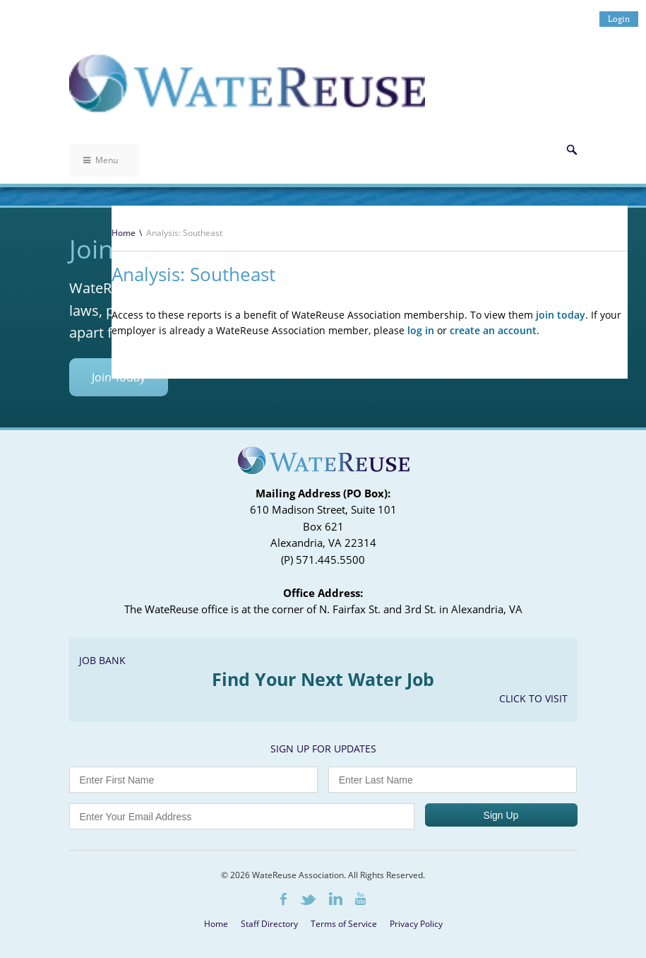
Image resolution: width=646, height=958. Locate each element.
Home (124, 233)
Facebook (283, 899)
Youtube (360, 898)
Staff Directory (269, 924)
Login (619, 18)
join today (560, 314)
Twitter (307, 899)
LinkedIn (335, 898)
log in (420, 330)
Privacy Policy (416, 924)
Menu (100, 160)
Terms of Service (344, 924)
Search (572, 149)
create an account (493, 330)
